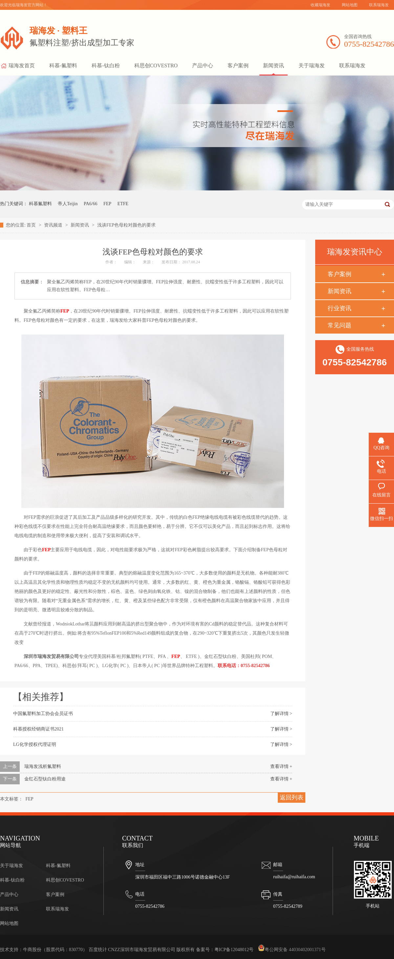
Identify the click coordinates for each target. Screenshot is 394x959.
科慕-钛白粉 (106, 65)
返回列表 (291, 797)
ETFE (123, 203)
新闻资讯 (273, 65)
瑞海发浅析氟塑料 (42, 766)
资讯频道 (54, 225)
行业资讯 (339, 308)
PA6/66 (91, 203)
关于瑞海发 (311, 65)
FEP (107, 203)
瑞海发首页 (17, 67)
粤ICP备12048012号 (234, 949)
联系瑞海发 (379, 5)
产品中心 (202, 65)
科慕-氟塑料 (63, 65)
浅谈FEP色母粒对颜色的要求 (126, 225)
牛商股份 (32, 949)
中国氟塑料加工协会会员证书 (43, 713)
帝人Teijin (67, 203)
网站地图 (350, 5)
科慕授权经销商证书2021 (38, 729)
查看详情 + (281, 766)
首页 (32, 225)
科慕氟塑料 (40, 203)
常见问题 (339, 325)
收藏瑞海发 (320, 5)
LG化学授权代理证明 (34, 744)
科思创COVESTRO (156, 65)
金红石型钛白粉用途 (45, 778)
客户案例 (238, 65)
